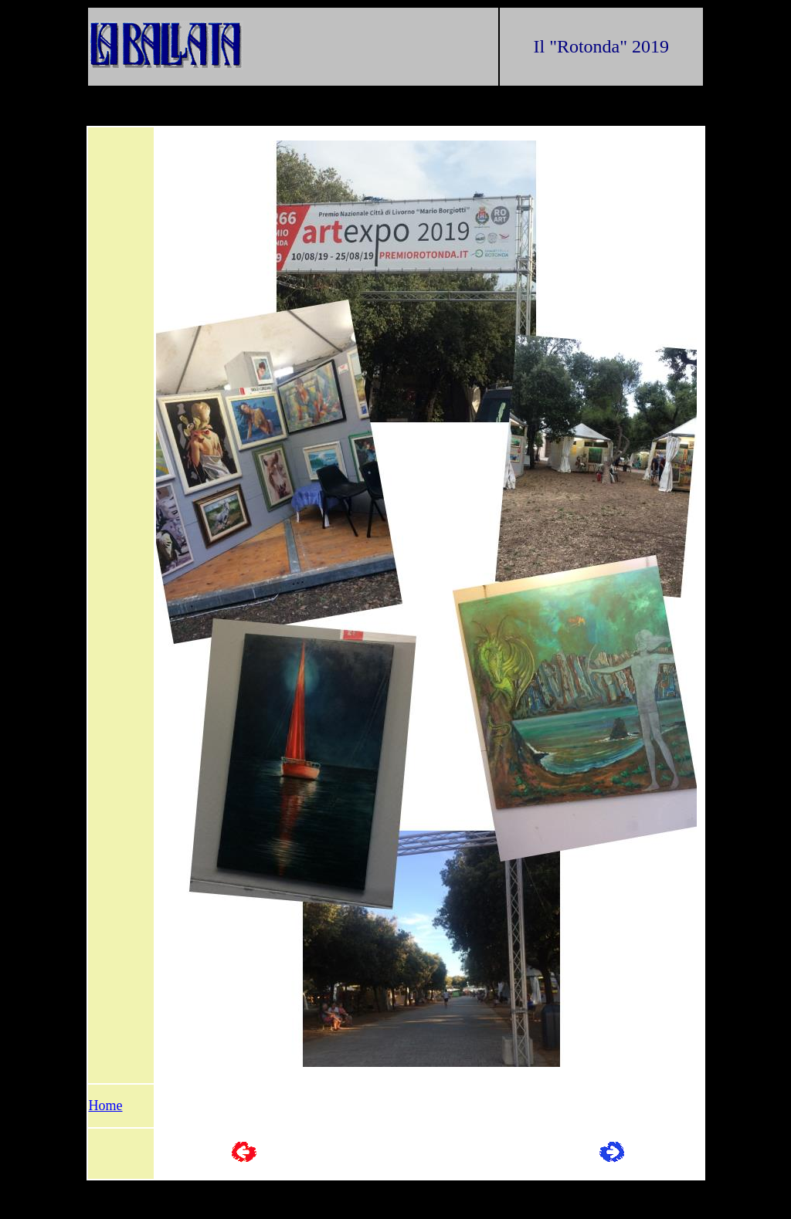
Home (106, 1105)
